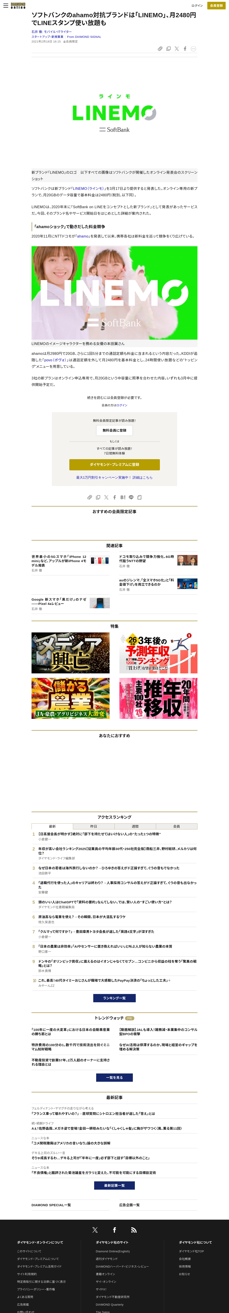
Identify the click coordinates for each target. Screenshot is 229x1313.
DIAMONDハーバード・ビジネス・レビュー (122, 1266)
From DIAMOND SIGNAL (84, 37)
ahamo (83, 236)
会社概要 (185, 1259)
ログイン (197, 5)
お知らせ (184, 1274)
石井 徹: (52, 32)
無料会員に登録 (115, 430)
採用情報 (185, 1266)
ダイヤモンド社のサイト (112, 1242)
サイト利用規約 (27, 1274)
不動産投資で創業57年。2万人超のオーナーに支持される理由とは (71, 1062)
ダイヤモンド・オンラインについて (40, 1242)
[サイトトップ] (16, 5)
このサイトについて (29, 1251)
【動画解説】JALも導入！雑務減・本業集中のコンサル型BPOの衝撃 (158, 1032)
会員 (176, 826)
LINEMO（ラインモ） (88, 189)
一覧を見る (114, 1078)
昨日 (93, 826)
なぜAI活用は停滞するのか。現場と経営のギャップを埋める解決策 (158, 1047)
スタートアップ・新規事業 (48, 37)
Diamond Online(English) (113, 1251)
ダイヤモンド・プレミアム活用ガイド (39, 1266)
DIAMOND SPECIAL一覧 (51, 1205)
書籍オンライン (105, 1274)
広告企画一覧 (129, 1205)
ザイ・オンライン (106, 1281)
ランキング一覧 (114, 998)
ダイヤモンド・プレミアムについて (38, 1259)
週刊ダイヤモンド (107, 1259)
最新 (52, 826)
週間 (135, 826)
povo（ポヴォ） (55, 360)
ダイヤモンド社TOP (191, 1251)
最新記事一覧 (114, 1185)
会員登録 (216, 5)
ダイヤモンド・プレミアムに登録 (114, 465)
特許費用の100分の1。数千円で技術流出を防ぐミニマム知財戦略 (71, 1047)
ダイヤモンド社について (195, 1242)
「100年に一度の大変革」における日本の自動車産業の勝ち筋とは (71, 1032)
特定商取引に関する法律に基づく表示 (41, 1281)
